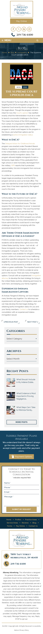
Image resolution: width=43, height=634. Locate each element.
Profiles (18, 520)
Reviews (25, 523)
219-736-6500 (25, 34)
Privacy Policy (24, 630)
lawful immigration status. (23, 135)
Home (8, 520)
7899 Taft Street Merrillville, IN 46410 (24, 556)
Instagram (29, 29)
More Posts (21, 422)
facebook (13, 29)
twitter (18, 29)
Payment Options (23, 456)
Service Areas (12, 523)
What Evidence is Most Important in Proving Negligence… (26, 396)
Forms (9, 526)
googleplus (24, 29)
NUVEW (5, 626)
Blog (34, 523)
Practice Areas (31, 520)
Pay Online (21, 21)
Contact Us (33, 526)
